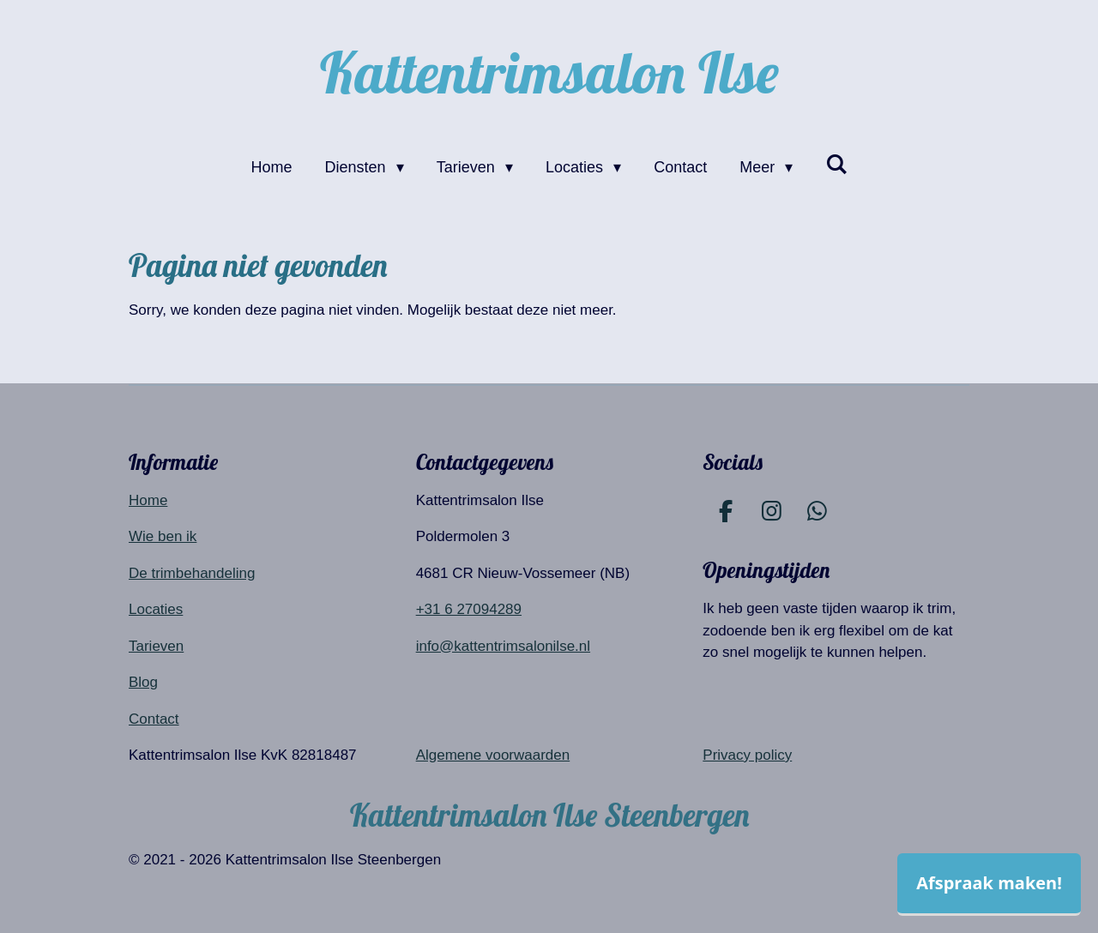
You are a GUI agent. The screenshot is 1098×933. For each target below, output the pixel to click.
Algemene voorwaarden (493, 755)
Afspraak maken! (989, 882)
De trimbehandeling (192, 573)
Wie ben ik (162, 536)
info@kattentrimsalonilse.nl (503, 646)
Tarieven (156, 646)
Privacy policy (747, 755)
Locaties (156, 609)
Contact (154, 719)
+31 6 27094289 (469, 609)
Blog (143, 682)
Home (148, 500)
